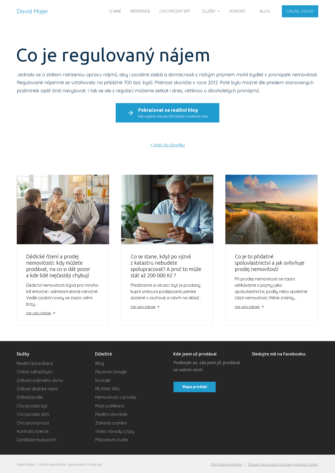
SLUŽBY (208, 11)
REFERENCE (140, 11)
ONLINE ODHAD (300, 11)
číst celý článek (40, 312)
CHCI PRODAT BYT (174, 11)
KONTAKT (237, 11)
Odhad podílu (30, 396)
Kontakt (103, 379)
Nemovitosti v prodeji (115, 396)
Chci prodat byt (32, 404)
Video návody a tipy (114, 430)
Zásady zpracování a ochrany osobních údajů (283, 463)
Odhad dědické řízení (37, 387)
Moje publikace (109, 404)
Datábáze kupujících (36, 438)
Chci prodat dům (33, 413)
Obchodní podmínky (227, 463)
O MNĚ (115, 11)
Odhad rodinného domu (40, 379)
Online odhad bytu (35, 370)
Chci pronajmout (33, 421)
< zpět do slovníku (167, 143)
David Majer (32, 11)
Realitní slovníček (111, 413)
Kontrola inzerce (32, 430)
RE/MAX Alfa (107, 387)
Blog (99, 362)
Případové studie (111, 438)
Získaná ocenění (111, 421)
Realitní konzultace (35, 362)
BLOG (265, 11)
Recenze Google (111, 370)
